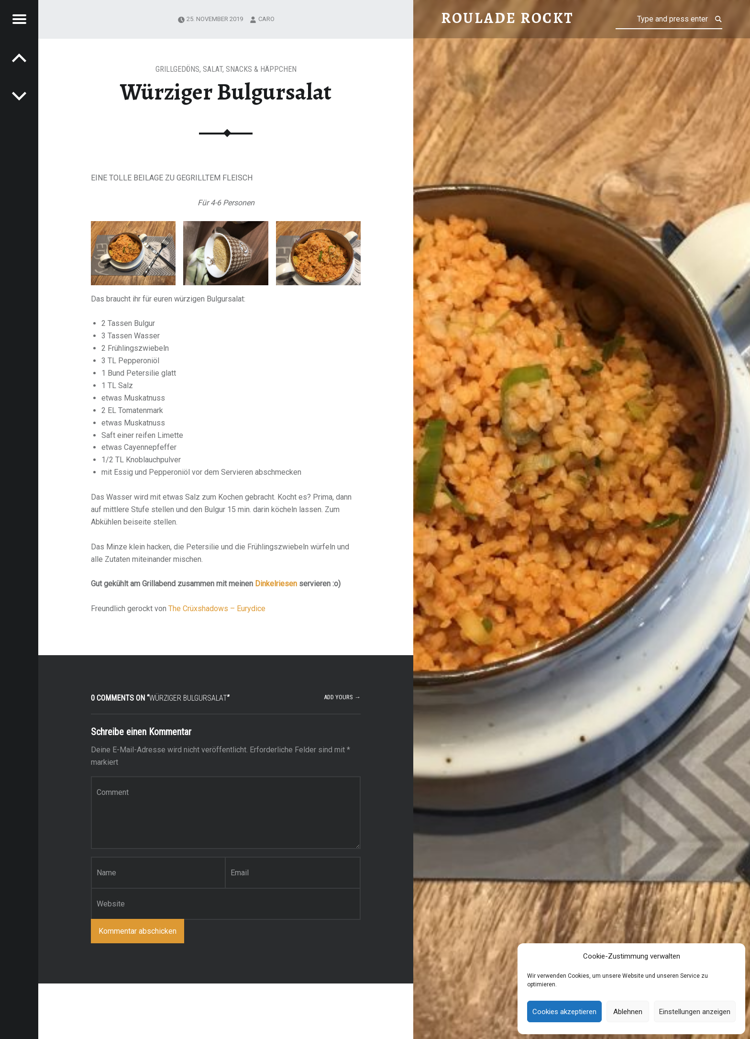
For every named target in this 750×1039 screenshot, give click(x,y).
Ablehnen (627, 1011)
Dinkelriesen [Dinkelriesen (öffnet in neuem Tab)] (276, 583)
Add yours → (342, 697)
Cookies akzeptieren (564, 1011)
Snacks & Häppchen (261, 69)
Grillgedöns (177, 69)
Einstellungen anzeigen (694, 1011)
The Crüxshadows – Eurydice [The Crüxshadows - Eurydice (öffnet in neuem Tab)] (216, 608)
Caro (266, 18)
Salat (212, 69)
